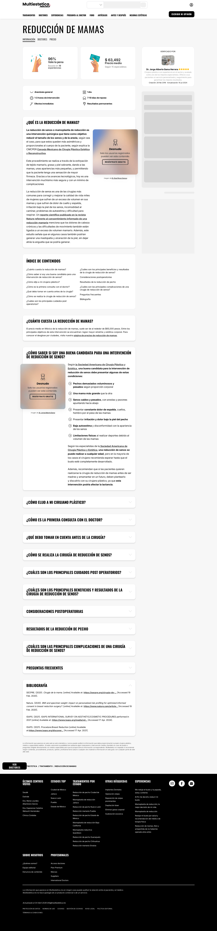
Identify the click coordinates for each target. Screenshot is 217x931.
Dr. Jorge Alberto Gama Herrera (162, 69)
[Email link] (191, 783)
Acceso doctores (58, 863)
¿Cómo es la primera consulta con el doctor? (48, 286)
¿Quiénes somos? (30, 863)
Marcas (54, 871)
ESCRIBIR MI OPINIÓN (181, 14)
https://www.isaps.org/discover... (46, 730)
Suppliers (55, 875)
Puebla (54, 802)
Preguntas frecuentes (90, 294)
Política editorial (105, 908)
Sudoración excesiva (114, 813)
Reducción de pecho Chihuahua (86, 841)
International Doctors (59, 880)
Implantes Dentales (113, 789)
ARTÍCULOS (102, 15)
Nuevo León (56, 798)
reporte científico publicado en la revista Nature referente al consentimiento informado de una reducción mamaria (57, 218)
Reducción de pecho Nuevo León (87, 806)
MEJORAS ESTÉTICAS (138, 15)
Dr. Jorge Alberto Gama (47, 412)
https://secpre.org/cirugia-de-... (100, 692)
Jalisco (54, 793)
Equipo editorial (29, 867)
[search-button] (143, 4)
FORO (92, 15)
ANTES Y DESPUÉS (118, 15)
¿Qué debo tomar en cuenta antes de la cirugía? (49, 291)
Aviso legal (90, 908)
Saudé (25, 792)
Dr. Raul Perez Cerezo (119, 178)
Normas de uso (48, 908)
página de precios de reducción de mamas (95, 335)
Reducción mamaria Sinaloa (84, 845)
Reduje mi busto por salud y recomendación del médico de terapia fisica (147, 818)
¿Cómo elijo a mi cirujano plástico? (43, 281)
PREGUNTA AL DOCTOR (76, 15)
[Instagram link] (172, 783)
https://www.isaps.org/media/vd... (69, 719)
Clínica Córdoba (29, 815)
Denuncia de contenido (32, 871)
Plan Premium (56, 867)
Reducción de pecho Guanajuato (86, 836)
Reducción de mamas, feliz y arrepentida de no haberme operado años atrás (147, 828)
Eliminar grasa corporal (114, 809)
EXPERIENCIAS (57, 15)
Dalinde (26, 796)
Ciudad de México (58, 789)
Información (29, 39)
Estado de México (58, 806)
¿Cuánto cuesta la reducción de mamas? (46, 269)
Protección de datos (31, 908)
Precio (53, 39)
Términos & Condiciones (32, 912)
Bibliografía (85, 299)
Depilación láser (112, 805)
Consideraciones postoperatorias (96, 277)
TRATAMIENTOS (29, 15)
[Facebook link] (182, 783)
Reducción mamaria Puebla (84, 811)
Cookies (60, 908)
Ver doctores (14, 765)
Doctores (42, 39)
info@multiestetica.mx (56, 902)
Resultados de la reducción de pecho (98, 281)
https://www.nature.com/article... (101, 706)
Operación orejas (112, 793)
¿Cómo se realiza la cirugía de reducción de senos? (51, 296)
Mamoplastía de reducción (146, 811)
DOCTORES (43, 15)
